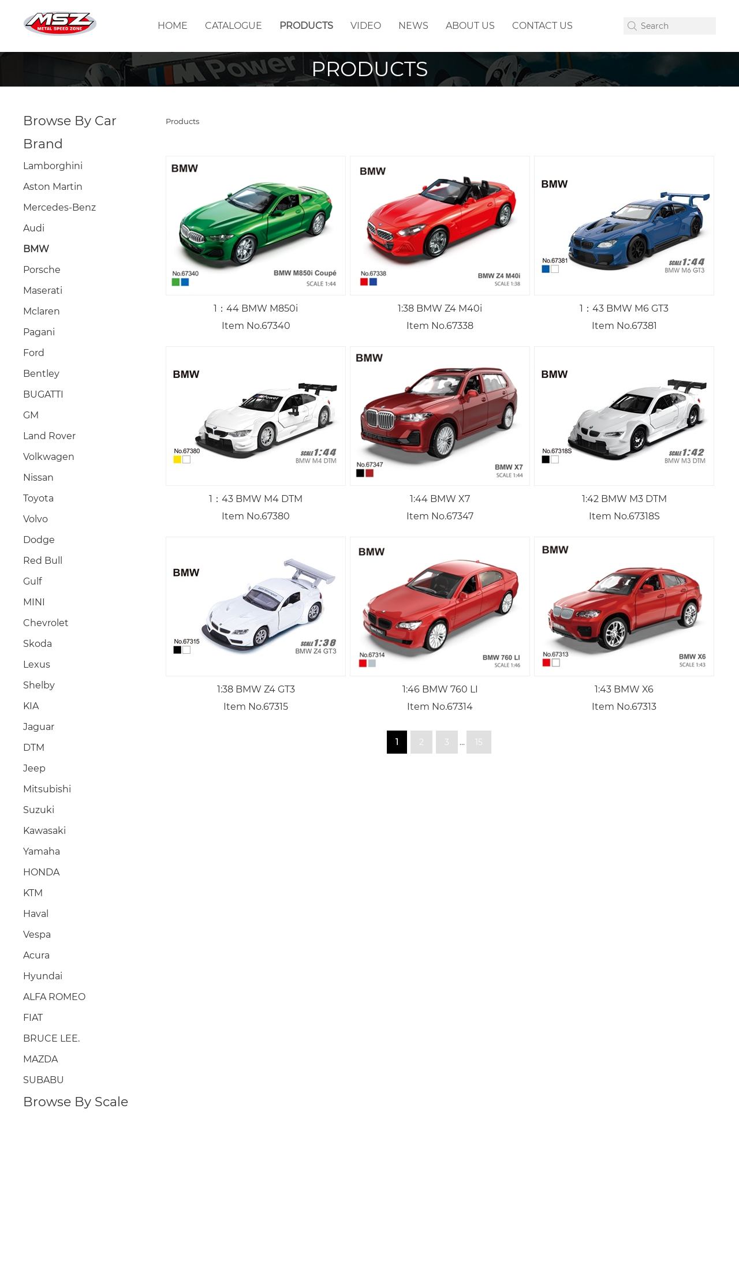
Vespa (37, 934)
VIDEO (365, 25)
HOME (173, 25)
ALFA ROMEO (54, 996)
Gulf (32, 581)
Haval (35, 913)
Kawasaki (44, 830)
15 (479, 742)
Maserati (42, 290)
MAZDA (40, 1059)
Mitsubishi (47, 789)
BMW (36, 249)
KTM (33, 893)
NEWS (413, 25)
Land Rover (49, 435)
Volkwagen (48, 456)
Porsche (42, 269)
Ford (33, 352)
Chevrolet (46, 622)
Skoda (37, 643)
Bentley (41, 373)
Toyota (38, 498)
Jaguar (38, 726)
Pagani (39, 332)
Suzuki (38, 809)
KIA (31, 706)
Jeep (34, 768)
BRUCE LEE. (51, 1038)
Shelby (39, 685)
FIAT (33, 1017)
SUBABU (43, 1079)
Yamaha (41, 851)
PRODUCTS (306, 25)
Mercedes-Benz (59, 207)
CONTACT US (542, 25)
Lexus (36, 664)
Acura (36, 955)
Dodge (39, 539)
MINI (34, 602)
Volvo (35, 519)
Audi (33, 228)
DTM (33, 747)
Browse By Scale (75, 1102)
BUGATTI (43, 394)
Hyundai (42, 976)
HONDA (41, 872)
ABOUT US (470, 25)
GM (31, 415)
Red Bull (42, 560)
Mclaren (41, 311)
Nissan (38, 477)
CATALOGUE (233, 25)
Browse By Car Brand (70, 132)
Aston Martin (53, 186)
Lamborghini (53, 165)
